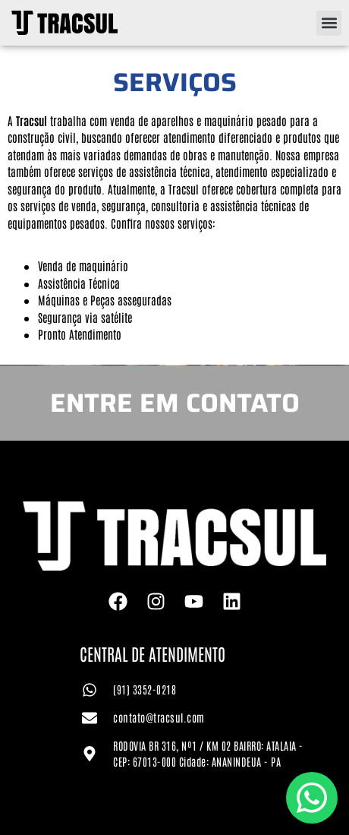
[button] (328, 23)
